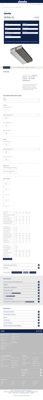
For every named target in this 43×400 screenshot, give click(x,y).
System (6, 27)
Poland (23, 386)
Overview (12, 67)
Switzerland (24, 384)
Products (6, 7)
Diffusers (23, 367)
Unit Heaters (24, 362)
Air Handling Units (36, 360)
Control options (31, 78)
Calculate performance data (19, 67)
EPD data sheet (7, 275)
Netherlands (35, 386)
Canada (2, 386)
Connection (24, 78)
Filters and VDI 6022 (26, 75)
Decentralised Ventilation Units (37, 366)
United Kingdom (35, 384)
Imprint (11, 393)
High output (34, 75)
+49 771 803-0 (14, 344)
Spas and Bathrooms (14, 368)
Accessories (27, 67)
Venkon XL (13, 7)
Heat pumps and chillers (37, 368)
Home (4, 7)
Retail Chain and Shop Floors (4, 369)
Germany (13, 386)
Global (2, 384)
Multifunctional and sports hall (15, 361)
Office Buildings (3, 360)
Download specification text (20, 272)
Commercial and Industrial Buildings (5, 363)
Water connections (25, 27)
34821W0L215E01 (6, 67)
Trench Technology (25, 360)
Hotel (2, 365)
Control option (24, 31)
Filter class (7, 31)
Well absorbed (32, 76)
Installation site (24, 23)
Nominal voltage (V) (8, 35)
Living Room (13, 370)
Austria (12, 384)
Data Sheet (32, 272)
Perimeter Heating (36, 364)
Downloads (32, 67)
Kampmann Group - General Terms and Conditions (22, 393)
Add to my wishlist (7, 272)
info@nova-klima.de (15, 345)
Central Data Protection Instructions (32, 394)
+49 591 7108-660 (4, 345)
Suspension (24, 76)
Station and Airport (14, 365)
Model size (7, 23)
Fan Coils (10, 7)
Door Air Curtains (35, 362)
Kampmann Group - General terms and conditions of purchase (14, 394)
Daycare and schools (14, 363)
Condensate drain (26, 80)
